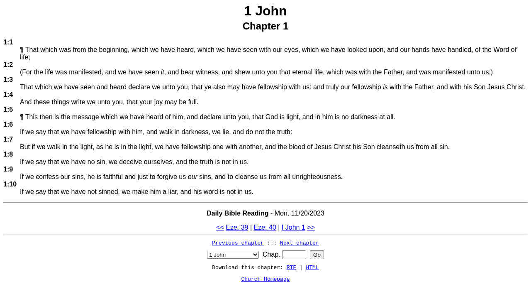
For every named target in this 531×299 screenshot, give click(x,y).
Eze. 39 (237, 227)
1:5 (8, 109)
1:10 (10, 184)
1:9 (8, 169)
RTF (291, 267)
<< (220, 227)
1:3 (8, 79)
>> (311, 227)
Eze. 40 (265, 227)
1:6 (8, 124)
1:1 (8, 42)
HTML (312, 267)
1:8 (8, 154)
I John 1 (293, 227)
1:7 (8, 139)
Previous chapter (238, 242)
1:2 (8, 64)
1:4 (8, 94)
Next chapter (299, 242)
